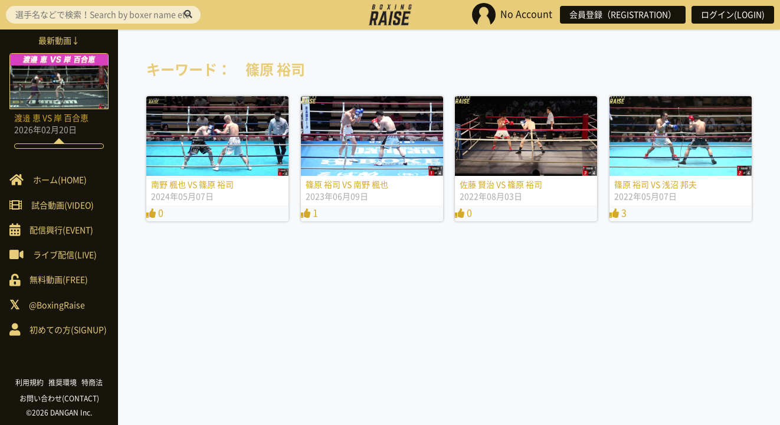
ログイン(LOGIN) (733, 15)
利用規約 (29, 382)
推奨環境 (62, 382)
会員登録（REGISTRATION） (622, 15)
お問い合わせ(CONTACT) (59, 398)
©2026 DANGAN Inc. (59, 412)
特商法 (92, 382)
